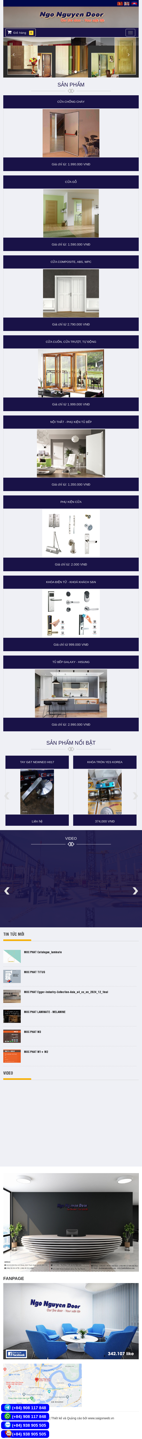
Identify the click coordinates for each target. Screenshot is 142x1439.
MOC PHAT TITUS (34, 972)
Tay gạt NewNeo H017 (37, 762)
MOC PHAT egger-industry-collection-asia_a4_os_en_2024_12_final (66, 992)
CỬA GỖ (71, 182)
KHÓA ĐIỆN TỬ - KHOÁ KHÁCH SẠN (71, 582)
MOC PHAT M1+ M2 (36, 1052)
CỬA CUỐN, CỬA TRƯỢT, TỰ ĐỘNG (71, 341)
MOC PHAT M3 (32, 1032)
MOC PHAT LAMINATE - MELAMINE (45, 1012)
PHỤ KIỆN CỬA (71, 502)
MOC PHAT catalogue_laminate (43, 952)
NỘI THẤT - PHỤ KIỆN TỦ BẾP (71, 422)
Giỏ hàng (20, 32)
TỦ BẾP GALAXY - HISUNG (71, 662)
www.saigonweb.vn (101, 1418)
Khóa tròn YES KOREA (105, 762)
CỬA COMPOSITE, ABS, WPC (71, 261)
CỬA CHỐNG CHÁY (71, 101)
